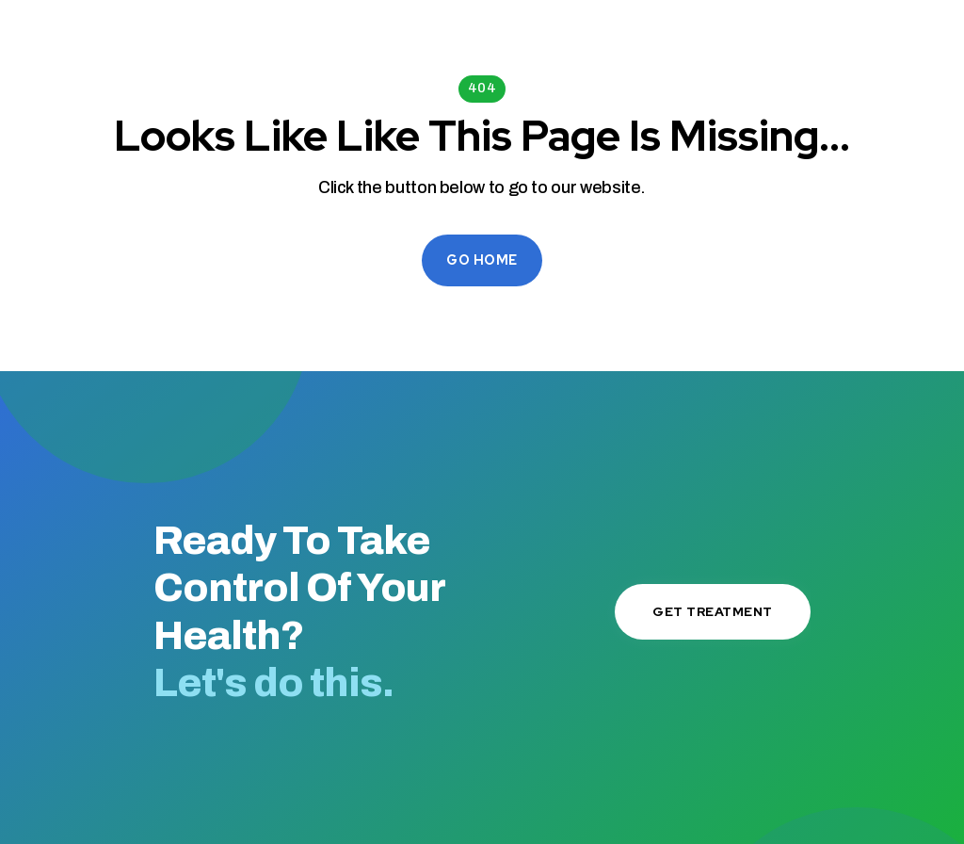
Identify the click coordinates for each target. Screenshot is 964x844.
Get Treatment (712, 611)
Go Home (482, 260)
